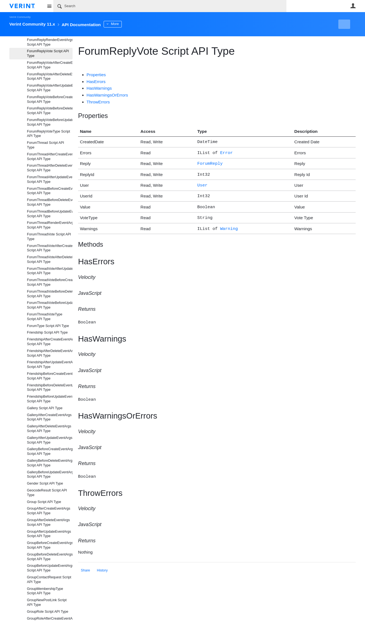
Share (85, 564)
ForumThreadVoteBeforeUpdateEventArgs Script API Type (50, 305)
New (343, 24)
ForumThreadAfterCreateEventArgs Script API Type (50, 156)
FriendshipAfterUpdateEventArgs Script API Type (50, 364)
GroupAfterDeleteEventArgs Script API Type (48, 522)
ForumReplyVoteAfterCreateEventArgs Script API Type (50, 65)
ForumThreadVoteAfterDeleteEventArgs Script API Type (50, 259)
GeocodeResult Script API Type (47, 492)
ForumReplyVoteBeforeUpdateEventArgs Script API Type (50, 122)
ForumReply (210, 162)
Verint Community (20, 16)
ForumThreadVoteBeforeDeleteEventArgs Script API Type (50, 294)
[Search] (169, 6)
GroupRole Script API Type (47, 612)
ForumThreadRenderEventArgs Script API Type (50, 225)
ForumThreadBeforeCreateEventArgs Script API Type (50, 191)
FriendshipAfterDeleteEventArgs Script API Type (50, 353)
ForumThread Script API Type (45, 145)
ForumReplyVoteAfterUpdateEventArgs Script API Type (50, 88)
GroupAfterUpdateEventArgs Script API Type (49, 534)
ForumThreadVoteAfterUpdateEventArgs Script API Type (50, 271)
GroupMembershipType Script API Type (45, 591)
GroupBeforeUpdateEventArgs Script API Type (50, 568)
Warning (229, 224)
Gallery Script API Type (44, 408)
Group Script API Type (44, 502)
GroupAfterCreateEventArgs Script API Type (48, 511)
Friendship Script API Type (47, 332)
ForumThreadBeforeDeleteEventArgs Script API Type (50, 202)
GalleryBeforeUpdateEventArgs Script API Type (50, 474)
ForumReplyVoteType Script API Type (48, 134)
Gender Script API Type (45, 483)
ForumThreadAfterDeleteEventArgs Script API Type (50, 168)
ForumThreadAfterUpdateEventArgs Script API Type (50, 179)
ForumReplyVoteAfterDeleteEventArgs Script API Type (50, 76)
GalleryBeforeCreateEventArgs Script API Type (50, 451)
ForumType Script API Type (48, 326)
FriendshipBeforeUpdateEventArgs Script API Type (50, 399)
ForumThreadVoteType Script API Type (44, 316)
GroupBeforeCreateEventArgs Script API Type (50, 545)
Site (49, 6)
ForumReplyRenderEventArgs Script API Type (50, 42)
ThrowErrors (98, 102)
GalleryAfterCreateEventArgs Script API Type (49, 417)
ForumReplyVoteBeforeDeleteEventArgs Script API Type (50, 110)
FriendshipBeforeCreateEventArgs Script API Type (50, 376)
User (353, 6)
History (102, 564)
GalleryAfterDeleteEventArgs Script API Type (49, 428)
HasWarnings (99, 88)
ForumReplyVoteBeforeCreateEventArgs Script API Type (50, 99)
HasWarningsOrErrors (107, 95)
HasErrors (96, 81)
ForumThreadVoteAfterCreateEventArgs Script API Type (50, 248)
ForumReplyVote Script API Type (48, 53)
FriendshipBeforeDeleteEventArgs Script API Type (50, 387)
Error (226, 152)
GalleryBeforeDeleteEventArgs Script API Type (50, 463)
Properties (96, 74)
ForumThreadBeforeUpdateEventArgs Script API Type (50, 214)
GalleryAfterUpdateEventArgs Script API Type (49, 440)
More (130, 24)
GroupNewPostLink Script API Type (47, 602)
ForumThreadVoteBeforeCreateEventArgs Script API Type (50, 282)
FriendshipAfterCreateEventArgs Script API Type (50, 341)
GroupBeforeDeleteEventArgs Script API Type (50, 556)
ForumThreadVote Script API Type (49, 236)
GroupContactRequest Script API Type (49, 579)
